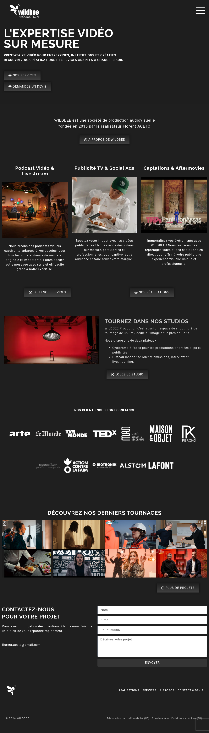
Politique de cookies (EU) (186, 718)
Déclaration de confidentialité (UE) (128, 718)
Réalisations (128, 690)
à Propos (167, 690)
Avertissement (160, 718)
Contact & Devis (190, 690)
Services (149, 690)
